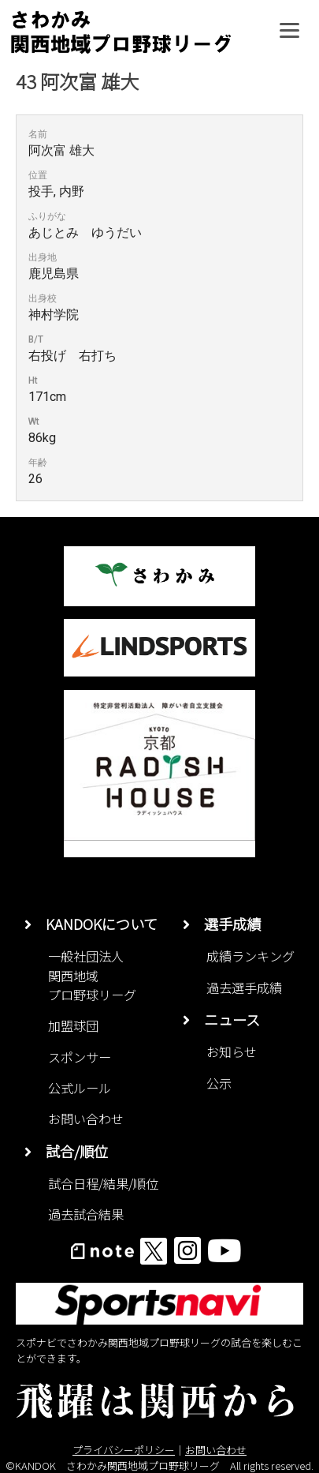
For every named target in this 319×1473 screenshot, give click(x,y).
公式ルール (79, 1087)
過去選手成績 (244, 987)
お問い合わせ (86, 1118)
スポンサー (79, 1057)
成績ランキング (250, 955)
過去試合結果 (86, 1214)
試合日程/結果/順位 (103, 1183)
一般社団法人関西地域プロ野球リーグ (92, 975)
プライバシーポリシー (123, 1449)
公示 (219, 1083)
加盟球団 (73, 1025)
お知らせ (231, 1051)
